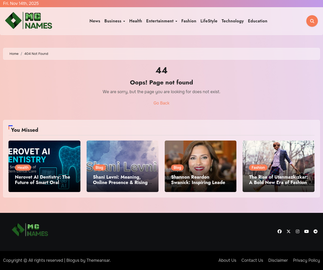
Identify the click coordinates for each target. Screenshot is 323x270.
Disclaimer (278, 260)
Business (113, 21)
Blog (99, 167)
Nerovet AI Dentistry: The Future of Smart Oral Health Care (42, 182)
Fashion (188, 21)
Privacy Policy (306, 260)
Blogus (72, 260)
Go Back (162, 103)
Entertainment (160, 21)
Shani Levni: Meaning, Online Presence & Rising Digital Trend (120, 182)
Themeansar (98, 260)
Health (135, 21)
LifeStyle (208, 21)
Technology (233, 21)
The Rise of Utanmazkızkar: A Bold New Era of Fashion (278, 180)
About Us (227, 260)
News (94, 21)
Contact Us (252, 260)
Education (257, 21)
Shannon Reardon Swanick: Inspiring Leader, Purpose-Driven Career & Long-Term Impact (199, 185)
